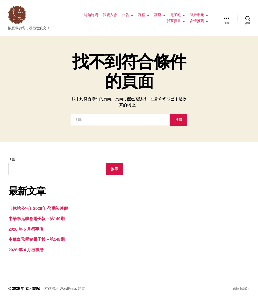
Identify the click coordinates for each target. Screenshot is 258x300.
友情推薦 (197, 21)
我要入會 (110, 15)
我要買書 (174, 21)
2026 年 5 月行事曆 (25, 229)
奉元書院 (32, 289)
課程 (141, 15)
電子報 (175, 15)
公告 (125, 15)
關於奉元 (197, 15)
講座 (157, 15)
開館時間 (91, 15)
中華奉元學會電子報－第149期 (36, 218)
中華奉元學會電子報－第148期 (36, 239)
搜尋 (11, 160)
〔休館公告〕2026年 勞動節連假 (38, 208)
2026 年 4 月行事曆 (25, 249)
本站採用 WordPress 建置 (64, 289)
